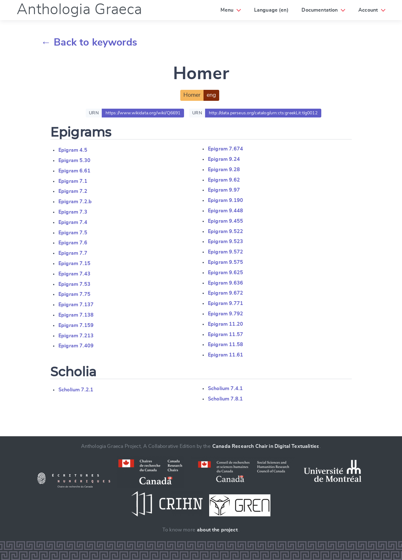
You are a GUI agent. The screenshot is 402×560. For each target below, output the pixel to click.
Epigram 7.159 (76, 325)
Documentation (320, 10)
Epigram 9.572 (225, 251)
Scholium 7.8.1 (225, 398)
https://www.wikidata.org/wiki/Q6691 (143, 113)
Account (368, 10)
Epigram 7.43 (74, 273)
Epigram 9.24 (224, 159)
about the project (217, 529)
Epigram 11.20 (225, 324)
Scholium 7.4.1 (225, 388)
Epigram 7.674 (225, 148)
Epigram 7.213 (76, 335)
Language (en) (271, 10)
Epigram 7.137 (76, 304)
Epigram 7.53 (74, 284)
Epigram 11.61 (225, 354)
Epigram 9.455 (225, 221)
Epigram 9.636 (225, 282)
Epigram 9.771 (225, 303)
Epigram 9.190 (225, 200)
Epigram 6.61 (74, 170)
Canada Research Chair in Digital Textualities (265, 446)
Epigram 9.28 (224, 169)
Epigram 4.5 (72, 150)
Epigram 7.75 (74, 294)
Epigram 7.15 (74, 263)
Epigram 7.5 (72, 232)
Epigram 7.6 (72, 242)
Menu (226, 10)
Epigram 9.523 (225, 241)
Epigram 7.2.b (75, 201)
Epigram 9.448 (225, 210)
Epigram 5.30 (74, 160)
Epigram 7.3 (72, 212)
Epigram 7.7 (72, 253)
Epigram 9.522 (225, 231)
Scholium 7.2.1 (75, 389)
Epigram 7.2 (72, 191)
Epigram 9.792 (225, 313)
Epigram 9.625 (225, 272)
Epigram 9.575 (225, 262)
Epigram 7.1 (72, 181)
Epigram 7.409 (76, 345)
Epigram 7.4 (72, 222)
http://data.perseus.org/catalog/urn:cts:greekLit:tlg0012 (263, 113)
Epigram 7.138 (76, 315)
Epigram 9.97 (224, 190)
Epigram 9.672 (225, 293)
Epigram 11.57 (225, 334)
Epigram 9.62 (224, 179)
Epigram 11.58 (225, 344)
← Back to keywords (89, 42)
